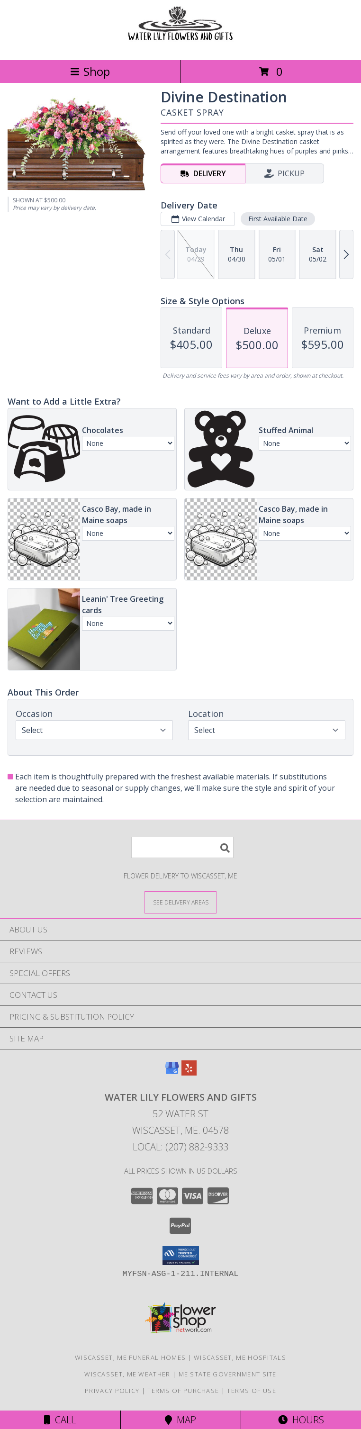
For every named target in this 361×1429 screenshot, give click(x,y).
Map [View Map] (180, 1419)
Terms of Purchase (183, 1390)
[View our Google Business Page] (172, 1072)
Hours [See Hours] (301, 1419)
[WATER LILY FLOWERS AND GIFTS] (180, 46)
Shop (90, 71)
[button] (180, 1255)
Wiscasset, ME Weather (127, 1374)
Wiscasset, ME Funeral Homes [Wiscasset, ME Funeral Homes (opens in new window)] (130, 1357)
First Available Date (277, 218)
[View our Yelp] (189, 1072)
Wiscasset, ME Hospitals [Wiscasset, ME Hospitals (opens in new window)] (240, 1357)
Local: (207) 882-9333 (180, 1146)
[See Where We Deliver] (180, 901)
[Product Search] (182, 847)
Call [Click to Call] (60, 1419)
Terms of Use (251, 1390)
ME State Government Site (228, 1374)
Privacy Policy (112, 1390)
